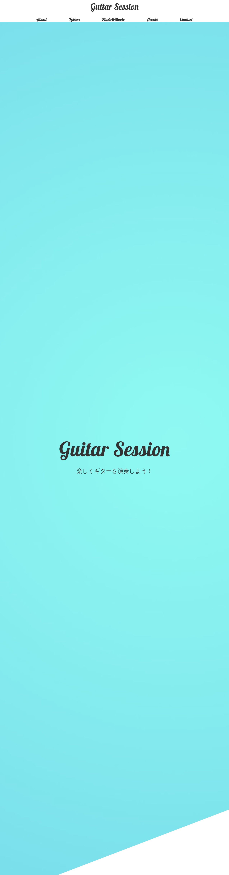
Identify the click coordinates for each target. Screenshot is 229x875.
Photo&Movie (113, 19)
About (41, 19)
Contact (186, 19)
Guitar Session (115, 7)
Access (152, 19)
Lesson (74, 19)
